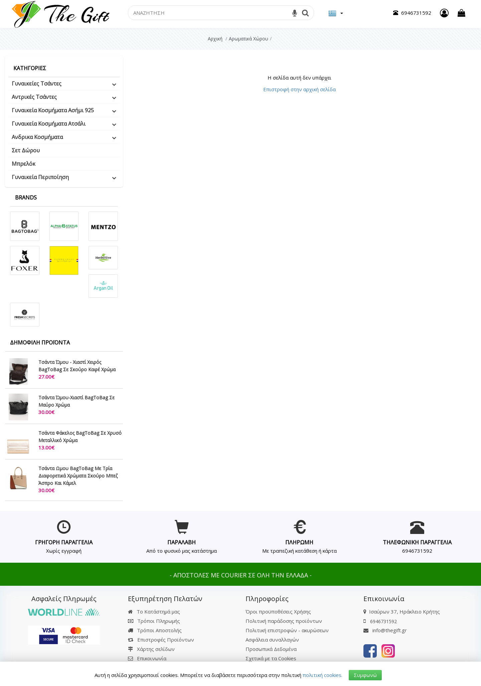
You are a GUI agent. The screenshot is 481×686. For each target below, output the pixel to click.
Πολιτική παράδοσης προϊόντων (284, 621)
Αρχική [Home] (215, 38)
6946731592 (417, 550)
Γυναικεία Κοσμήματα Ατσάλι (49, 123)
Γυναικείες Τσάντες (36, 83)
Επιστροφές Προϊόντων (161, 639)
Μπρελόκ (23, 163)
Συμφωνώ (365, 675)
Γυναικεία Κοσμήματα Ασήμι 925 (53, 110)
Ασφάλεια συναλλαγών (272, 639)
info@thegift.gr (385, 630)
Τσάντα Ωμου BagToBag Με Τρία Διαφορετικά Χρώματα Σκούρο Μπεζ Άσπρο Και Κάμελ (78, 475)
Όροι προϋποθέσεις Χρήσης (278, 611)
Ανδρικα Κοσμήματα (37, 137)
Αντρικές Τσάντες (34, 97)
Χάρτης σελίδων (151, 649)
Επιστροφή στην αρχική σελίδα (299, 89)
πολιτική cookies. (322, 675)
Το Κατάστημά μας (154, 611)
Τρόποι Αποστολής (155, 630)
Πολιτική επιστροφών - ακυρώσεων (287, 630)
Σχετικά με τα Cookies (271, 658)
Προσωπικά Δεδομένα (271, 649)
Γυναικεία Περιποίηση (40, 177)
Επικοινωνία (151, 658)
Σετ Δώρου (26, 150)
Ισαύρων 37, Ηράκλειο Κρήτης (404, 611)
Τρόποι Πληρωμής (154, 621)
